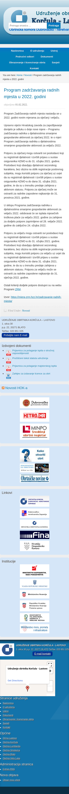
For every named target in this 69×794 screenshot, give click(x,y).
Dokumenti (47, 56)
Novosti (26, 310)
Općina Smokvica (11, 750)
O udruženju (37, 50)
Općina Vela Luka (11, 758)
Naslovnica (17, 50)
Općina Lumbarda (11, 746)
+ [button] (50, 683)
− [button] (50, 688)
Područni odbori (23, 56)
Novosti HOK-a (16, 388)
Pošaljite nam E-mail (15, 335)
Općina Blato (9, 754)
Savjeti (54, 62)
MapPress (50, 695)
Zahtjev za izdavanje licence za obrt (31, 373)
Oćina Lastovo (10, 738)
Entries (9, 769)
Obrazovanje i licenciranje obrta (25, 62)
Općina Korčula (10, 742)
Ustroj (54, 50)
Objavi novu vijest (11, 780)
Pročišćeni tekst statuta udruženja (30, 358)
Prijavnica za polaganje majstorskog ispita (34, 366)
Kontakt (34, 68)
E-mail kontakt (42, 653)
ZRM (18, 289)
